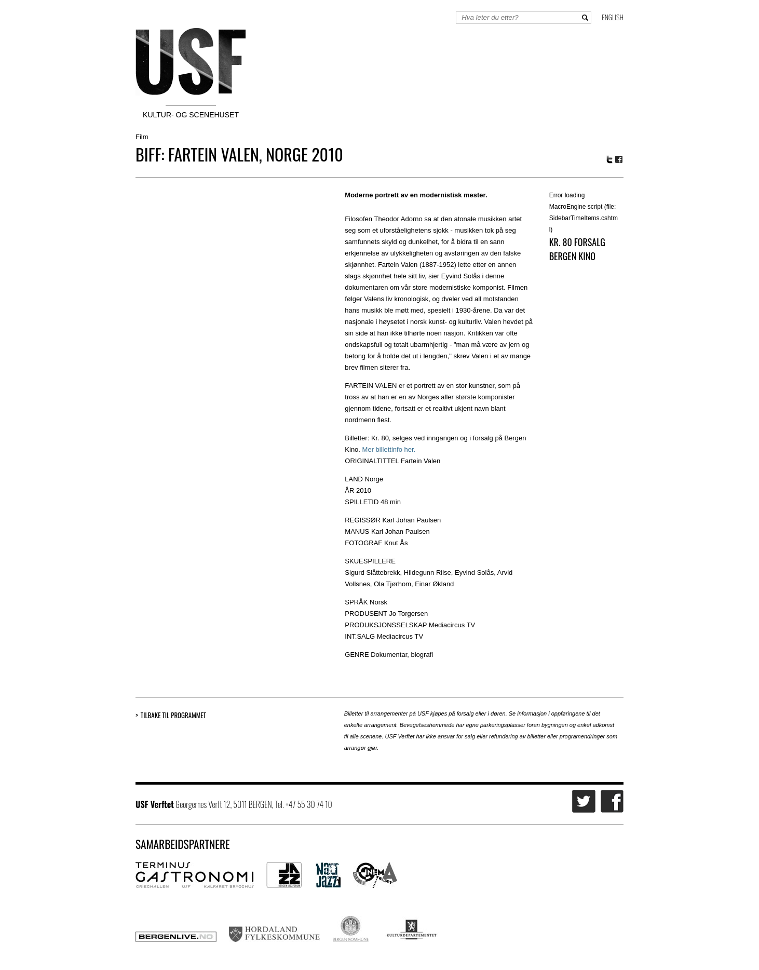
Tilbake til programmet (173, 715)
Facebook (619, 160)
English (613, 16)
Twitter (609, 159)
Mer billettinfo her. (389, 449)
